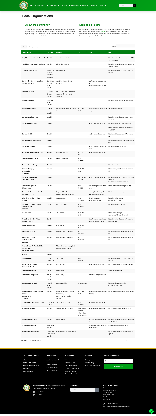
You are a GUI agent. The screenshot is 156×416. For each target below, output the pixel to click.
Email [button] (91, 52)
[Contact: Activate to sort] (66, 52)
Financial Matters (51, 367)
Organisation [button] (26, 52)
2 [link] (129, 343)
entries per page (32, 47)
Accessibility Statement (92, 368)
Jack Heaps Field (71, 368)
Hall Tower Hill (70, 365)
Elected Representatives (31, 368)
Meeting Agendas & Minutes (52, 363)
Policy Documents (52, 370)
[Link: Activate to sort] (121, 52)
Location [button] (50, 52)
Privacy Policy (89, 365)
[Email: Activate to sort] (98, 52)
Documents (54, 5)
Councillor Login (28, 373)
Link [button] (110, 52)
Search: (113, 46)
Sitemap (87, 362)
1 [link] (126, 343)
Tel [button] (79, 52)
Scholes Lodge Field (72, 370)
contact (103, 31)
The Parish (65, 5)
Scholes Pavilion (70, 373)
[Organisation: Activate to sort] (33, 52)
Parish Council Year (29, 365)
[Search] (134, 5)
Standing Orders (51, 372)
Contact (102, 5)
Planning (93, 5)
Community (76, 5)
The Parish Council (41, 5)
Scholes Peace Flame (72, 376)
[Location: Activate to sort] (51, 52)
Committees (27, 370)
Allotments (68, 362)
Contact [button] (59, 52)
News (85, 5)
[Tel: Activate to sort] (82, 52)
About (25, 362)
